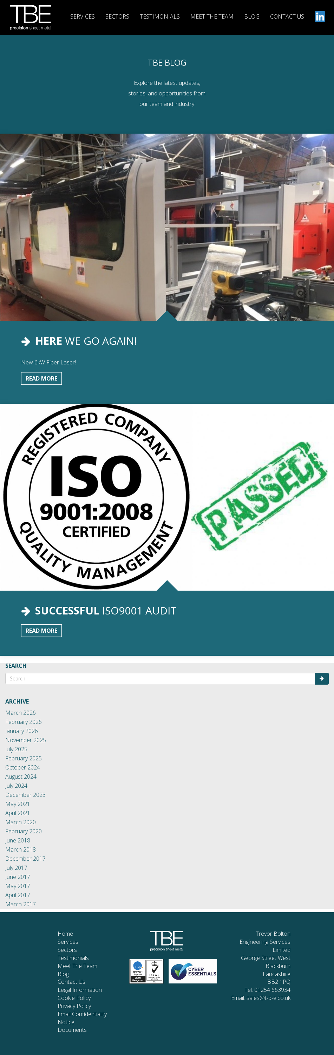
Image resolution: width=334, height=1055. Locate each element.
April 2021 (17, 813)
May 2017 (17, 886)
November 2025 (25, 740)
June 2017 (17, 877)
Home (65, 934)
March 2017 (20, 904)
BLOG (252, 16)
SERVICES (82, 16)
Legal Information (80, 990)
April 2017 (17, 895)
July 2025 (16, 749)
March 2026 (20, 713)
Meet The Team (77, 966)
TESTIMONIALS (160, 16)
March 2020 (20, 822)
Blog (63, 974)
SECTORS (117, 16)
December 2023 (25, 795)
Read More (41, 378)
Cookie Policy (74, 998)
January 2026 (21, 731)
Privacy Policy (74, 1006)
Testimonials (73, 958)
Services (68, 942)
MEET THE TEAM (212, 16)
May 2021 (17, 804)
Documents (72, 1030)
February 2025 (23, 758)
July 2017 (16, 868)
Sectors (67, 950)
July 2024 (16, 785)
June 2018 (17, 840)
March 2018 (20, 849)
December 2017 (25, 858)
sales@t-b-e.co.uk (268, 998)
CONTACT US (287, 16)
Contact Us (71, 982)
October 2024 (22, 767)
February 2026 (23, 722)
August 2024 (21, 776)
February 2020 (23, 831)
